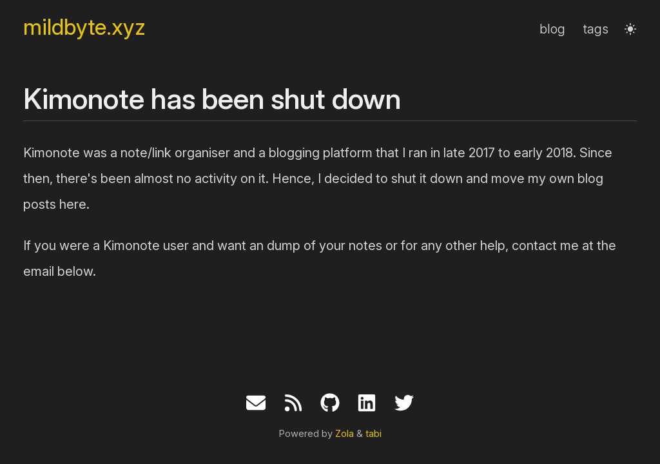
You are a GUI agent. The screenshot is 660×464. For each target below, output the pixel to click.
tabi (373, 434)
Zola (344, 434)
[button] (630, 29)
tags (595, 29)
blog (552, 29)
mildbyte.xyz (84, 27)
